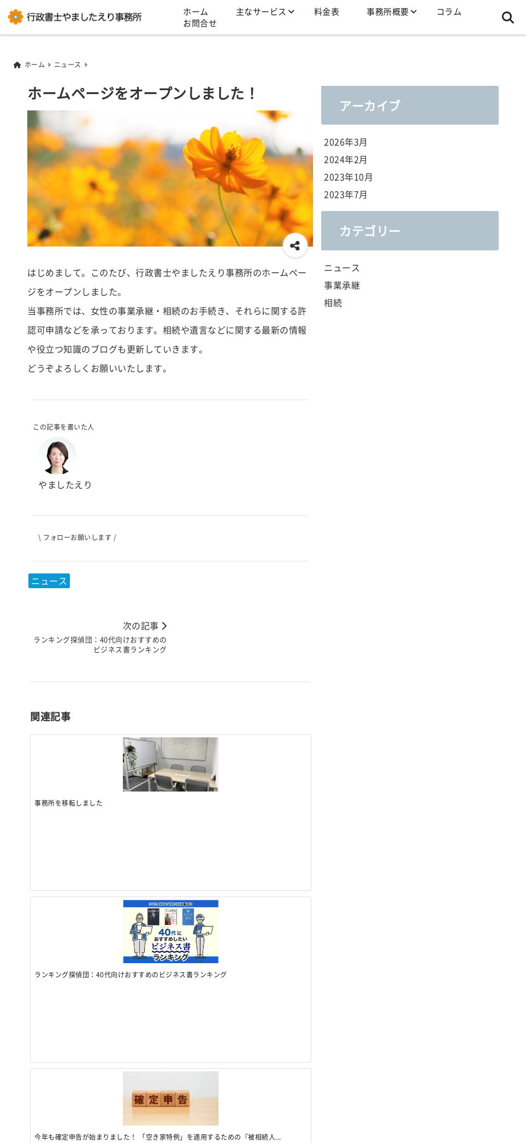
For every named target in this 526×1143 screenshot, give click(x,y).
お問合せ (200, 22)
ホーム (196, 11)
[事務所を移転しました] (65, 750)
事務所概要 (388, 11)
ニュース (49, 579)
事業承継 (342, 283)
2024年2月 (346, 158)
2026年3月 (346, 140)
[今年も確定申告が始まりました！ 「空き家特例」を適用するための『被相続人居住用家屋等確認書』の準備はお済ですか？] (205, 750)
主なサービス (261, 11)
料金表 (327, 11)
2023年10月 (348, 175)
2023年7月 (346, 193)
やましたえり (65, 483)
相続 (333, 300)
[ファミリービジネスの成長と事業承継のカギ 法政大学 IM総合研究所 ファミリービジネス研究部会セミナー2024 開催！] (275, 749)
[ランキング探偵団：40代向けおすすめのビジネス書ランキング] (134, 753)
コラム (449, 11)
